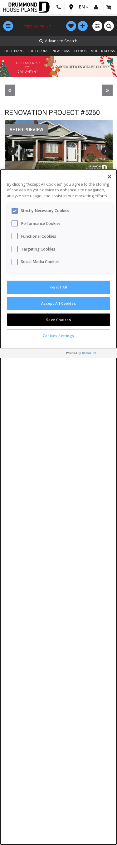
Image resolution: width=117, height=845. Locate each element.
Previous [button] (12, 151)
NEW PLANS (61, 51)
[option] (59, 151)
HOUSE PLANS (12, 51)
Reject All (58, 287)
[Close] (109, 177)
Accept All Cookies (58, 303)
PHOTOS (80, 51)
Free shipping (37, 26)
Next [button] (105, 151)
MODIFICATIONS (103, 51)
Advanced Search (58, 41)
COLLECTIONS (38, 51)
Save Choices (58, 319)
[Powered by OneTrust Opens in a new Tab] (90, 354)
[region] (58, 507)
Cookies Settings (58, 335)
